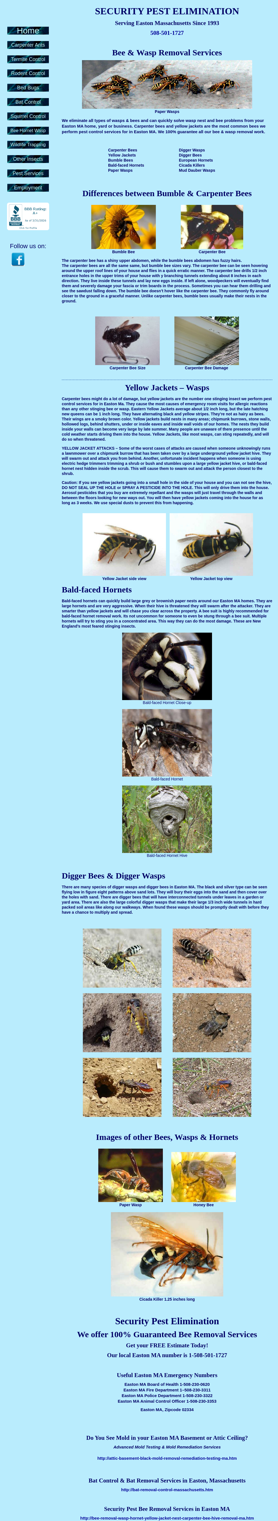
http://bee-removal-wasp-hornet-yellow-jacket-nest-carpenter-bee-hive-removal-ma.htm (167, 1518)
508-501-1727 (167, 33)
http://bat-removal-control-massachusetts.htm (167, 1489)
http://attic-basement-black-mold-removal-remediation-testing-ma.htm (167, 1458)
